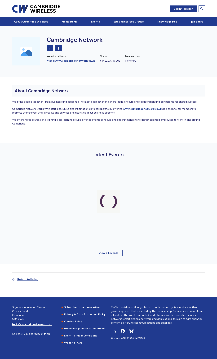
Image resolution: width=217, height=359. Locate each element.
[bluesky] (131, 331)
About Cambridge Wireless (31, 21)
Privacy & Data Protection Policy (85, 314)
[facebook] (123, 331)
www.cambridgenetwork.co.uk (142, 108)
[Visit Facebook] (58, 48)
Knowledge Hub (167, 21)
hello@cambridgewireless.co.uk (32, 324)
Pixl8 (47, 333)
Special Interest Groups (129, 21)
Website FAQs (73, 342)
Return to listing (27, 279)
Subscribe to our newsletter (82, 307)
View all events (108, 252)
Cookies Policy (73, 321)
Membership (69, 21)
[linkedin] (114, 331)
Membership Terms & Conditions (84, 328)
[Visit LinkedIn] (50, 48)
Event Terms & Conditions (80, 335)
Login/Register (183, 8)
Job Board (197, 21)
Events (95, 21)
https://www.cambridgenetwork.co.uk (71, 60)
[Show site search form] (202, 8)
